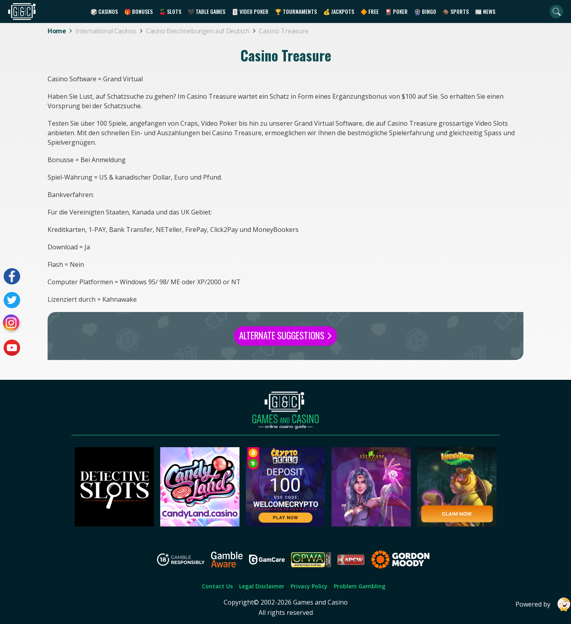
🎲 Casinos (104, 11)
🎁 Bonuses (138, 11)
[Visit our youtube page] (12, 348)
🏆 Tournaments (296, 11)
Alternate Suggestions (285, 335)
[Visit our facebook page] (12, 276)
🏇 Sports (456, 11)
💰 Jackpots (338, 11)
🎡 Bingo (425, 11)
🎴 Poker (396, 11)
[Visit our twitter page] (12, 300)
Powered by (543, 604)
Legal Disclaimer (261, 586)
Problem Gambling (359, 586)
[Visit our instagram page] (12, 324)
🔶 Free (369, 11)
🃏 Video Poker (250, 11)
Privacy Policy (309, 586)
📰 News (485, 11)
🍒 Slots (170, 11)
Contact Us (217, 586)
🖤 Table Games (206, 11)
